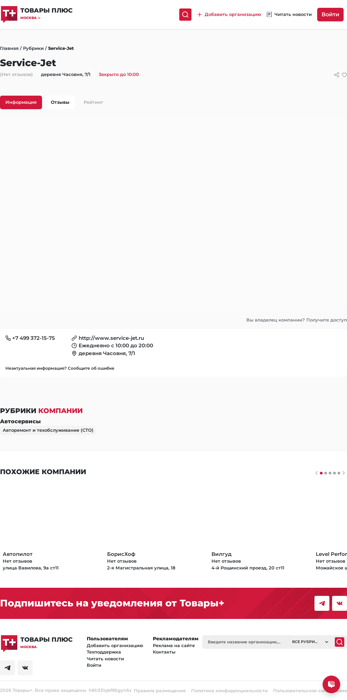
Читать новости (105, 658)
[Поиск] (185, 14)
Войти (330, 14)
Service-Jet (61, 48)
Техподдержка (104, 652)
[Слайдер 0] (321, 473)
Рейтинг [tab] (93, 102)
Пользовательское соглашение (310, 690)
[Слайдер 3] (334, 473)
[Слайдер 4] (339, 473)
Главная (9, 48)
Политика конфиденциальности (229, 690)
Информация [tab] (21, 102)
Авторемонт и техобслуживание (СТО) (48, 430)
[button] (46, 17)
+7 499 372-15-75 (33, 338)
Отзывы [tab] (60, 102)
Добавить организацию (115, 645)
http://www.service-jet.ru (111, 338)
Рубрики (33, 48)
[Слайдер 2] (330, 473)
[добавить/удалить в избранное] (344, 74)
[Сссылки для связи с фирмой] (336, 74)
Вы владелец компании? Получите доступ (296, 320)
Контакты (164, 652)
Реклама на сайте (174, 645)
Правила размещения (160, 690)
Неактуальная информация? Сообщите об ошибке (60, 368)
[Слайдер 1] (325, 473)
